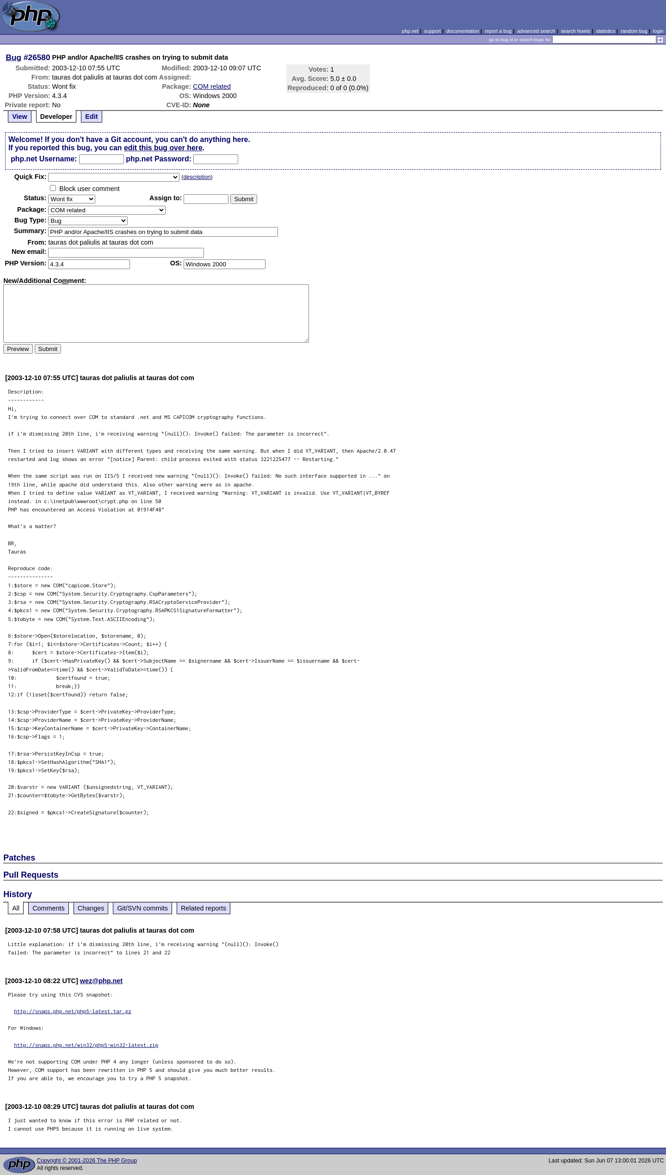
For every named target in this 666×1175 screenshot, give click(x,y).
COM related (212, 86)
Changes (91, 908)
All (15, 908)
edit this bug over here (163, 148)
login (658, 31)
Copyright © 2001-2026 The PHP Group (87, 1160)
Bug (14, 57)
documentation (462, 31)
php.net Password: (158, 159)
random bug (634, 31)
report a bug (498, 31)
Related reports (203, 908)
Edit (91, 116)
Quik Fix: (30, 176)
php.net (410, 31)
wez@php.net (101, 980)
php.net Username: (44, 159)
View (19, 116)
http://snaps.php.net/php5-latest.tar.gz (72, 1011)
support (432, 31)
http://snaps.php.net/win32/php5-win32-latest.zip (86, 1045)
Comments (48, 908)
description (196, 177)
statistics (605, 31)
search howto (575, 31)
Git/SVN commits (142, 908)
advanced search (536, 31)
